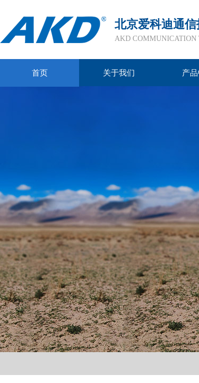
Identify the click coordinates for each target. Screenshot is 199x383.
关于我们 (119, 73)
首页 (40, 73)
